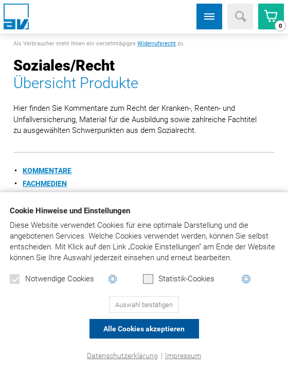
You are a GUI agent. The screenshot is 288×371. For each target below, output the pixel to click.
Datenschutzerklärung (122, 355)
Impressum (183, 355)
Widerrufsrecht (156, 43)
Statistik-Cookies (178, 279)
